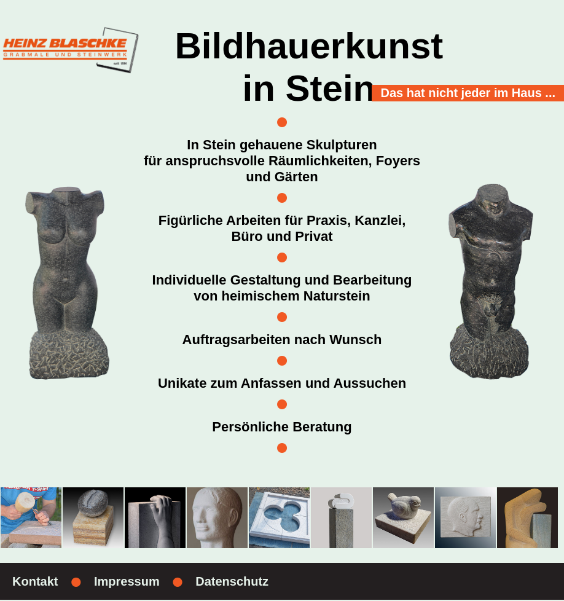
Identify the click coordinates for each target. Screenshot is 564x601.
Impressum (127, 581)
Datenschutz (231, 581)
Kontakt (35, 581)
